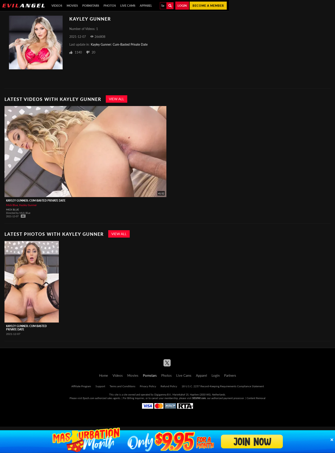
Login (182, 5)
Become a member (208, 5)
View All (116, 99)
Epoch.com (88, 398)
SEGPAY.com (199, 398)
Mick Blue (12, 205)
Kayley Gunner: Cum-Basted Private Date (119, 44)
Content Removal (256, 398)
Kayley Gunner (28, 205)
